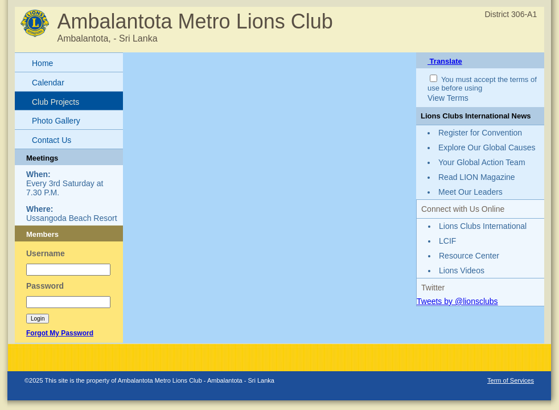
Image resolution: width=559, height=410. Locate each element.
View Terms (448, 97)
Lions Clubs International (483, 226)
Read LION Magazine (476, 177)
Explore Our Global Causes (486, 147)
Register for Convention (480, 132)
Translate (445, 61)
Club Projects (55, 101)
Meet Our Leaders (470, 191)
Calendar (48, 82)
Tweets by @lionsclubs (457, 301)
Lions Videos (461, 270)
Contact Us (51, 140)
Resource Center (469, 255)
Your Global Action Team (481, 162)
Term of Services (510, 380)
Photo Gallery (56, 120)
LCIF (447, 240)
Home (42, 63)
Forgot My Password (59, 333)
